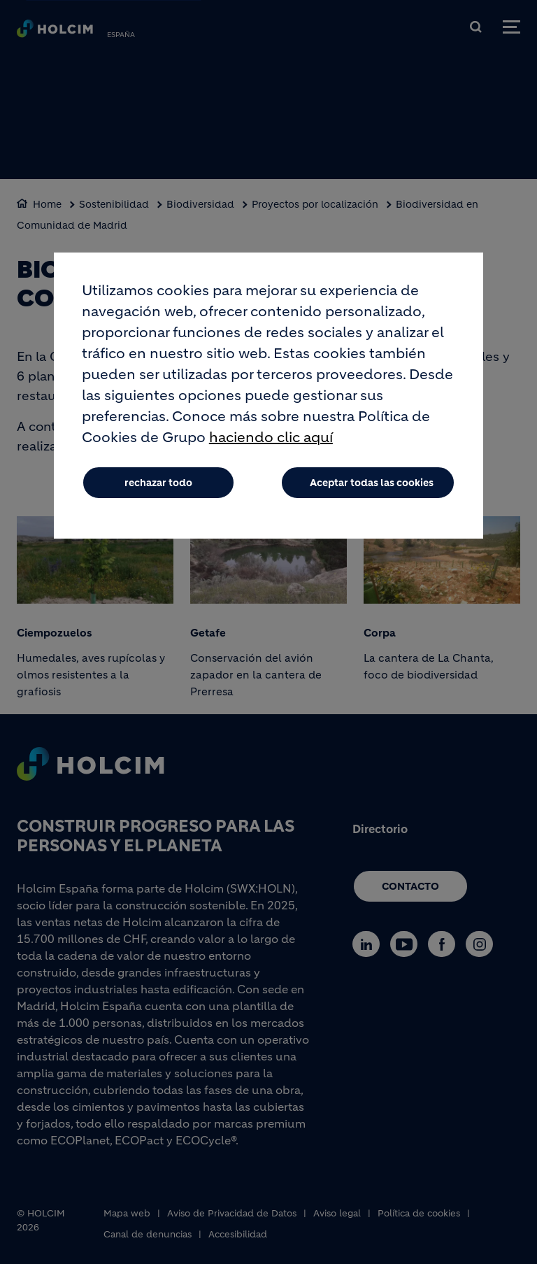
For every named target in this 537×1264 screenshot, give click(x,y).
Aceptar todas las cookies (372, 482)
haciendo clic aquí (271, 437)
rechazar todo (158, 482)
